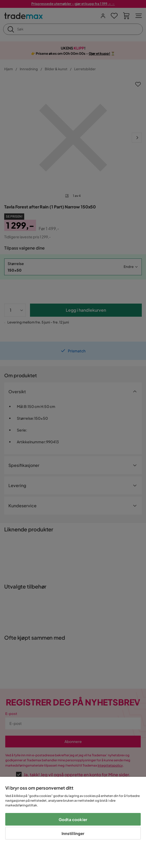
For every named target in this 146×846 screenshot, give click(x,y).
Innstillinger (73, 833)
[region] (73, 811)
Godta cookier (73, 819)
